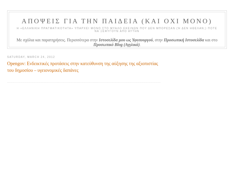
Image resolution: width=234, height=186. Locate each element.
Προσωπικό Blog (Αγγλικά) (117, 44)
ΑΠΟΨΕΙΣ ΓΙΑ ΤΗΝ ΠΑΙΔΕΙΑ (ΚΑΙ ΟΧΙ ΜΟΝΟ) (117, 21)
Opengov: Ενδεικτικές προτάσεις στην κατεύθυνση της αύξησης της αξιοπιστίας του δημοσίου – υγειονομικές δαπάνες (82, 67)
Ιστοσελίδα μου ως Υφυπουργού (126, 40)
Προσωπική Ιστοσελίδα (184, 40)
